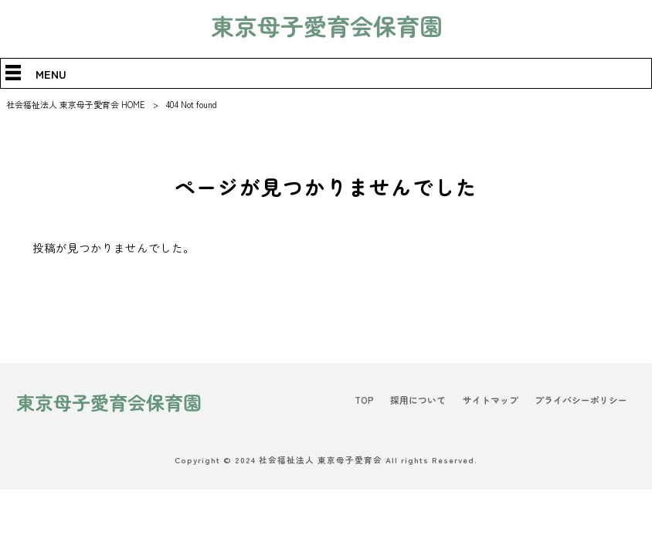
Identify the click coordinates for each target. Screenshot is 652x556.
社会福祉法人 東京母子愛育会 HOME (75, 104)
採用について (418, 400)
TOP (364, 400)
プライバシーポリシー (581, 400)
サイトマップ (490, 400)
